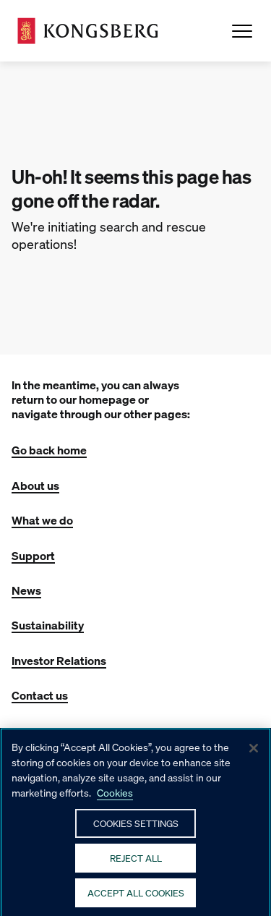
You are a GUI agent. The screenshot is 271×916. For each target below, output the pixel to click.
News (26, 590)
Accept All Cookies (135, 899)
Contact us (40, 695)
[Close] (254, 755)
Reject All (136, 864)
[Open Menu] (242, 31)
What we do (42, 519)
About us (35, 485)
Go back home (49, 449)
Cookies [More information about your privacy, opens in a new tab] (115, 798)
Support (33, 555)
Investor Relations (59, 660)
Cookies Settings (135, 829)
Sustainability (48, 624)
